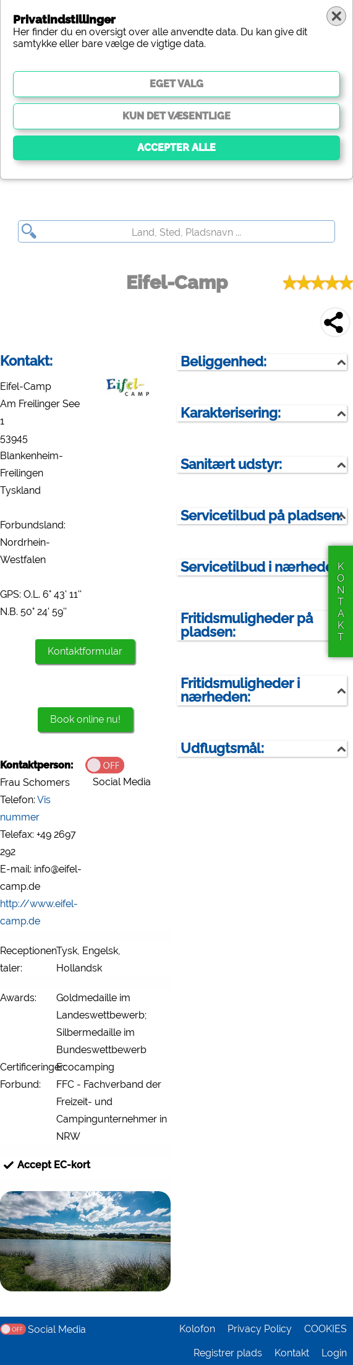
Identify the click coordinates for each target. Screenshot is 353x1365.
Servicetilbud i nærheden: (262, 567)
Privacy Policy (260, 1329)
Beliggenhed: (223, 361)
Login (334, 1353)
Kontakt (291, 1353)
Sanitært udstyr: (231, 464)
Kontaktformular (85, 651)
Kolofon (197, 1329)
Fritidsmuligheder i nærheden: (240, 690)
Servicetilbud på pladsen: (261, 515)
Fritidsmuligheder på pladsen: (247, 625)
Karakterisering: (231, 413)
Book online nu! (85, 719)
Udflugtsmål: (222, 748)
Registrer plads (228, 1353)
